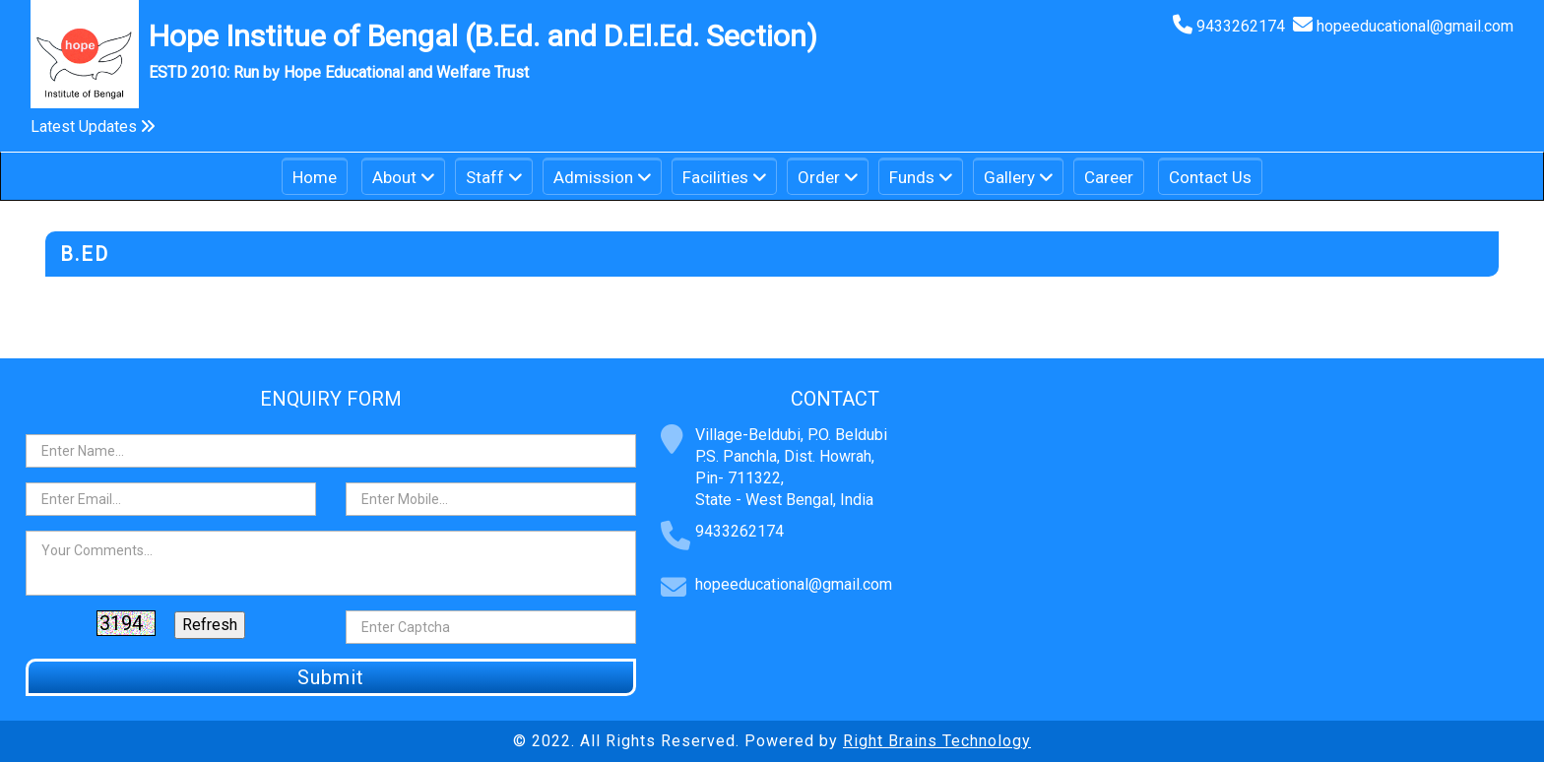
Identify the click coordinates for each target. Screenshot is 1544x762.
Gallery (1009, 177)
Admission (593, 177)
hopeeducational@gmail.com (1415, 26)
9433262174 (1244, 26)
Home (314, 177)
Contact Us (1210, 177)
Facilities (715, 177)
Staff (485, 177)
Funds (911, 177)
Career (1108, 177)
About (394, 177)
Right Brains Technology (937, 740)
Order (819, 177)
